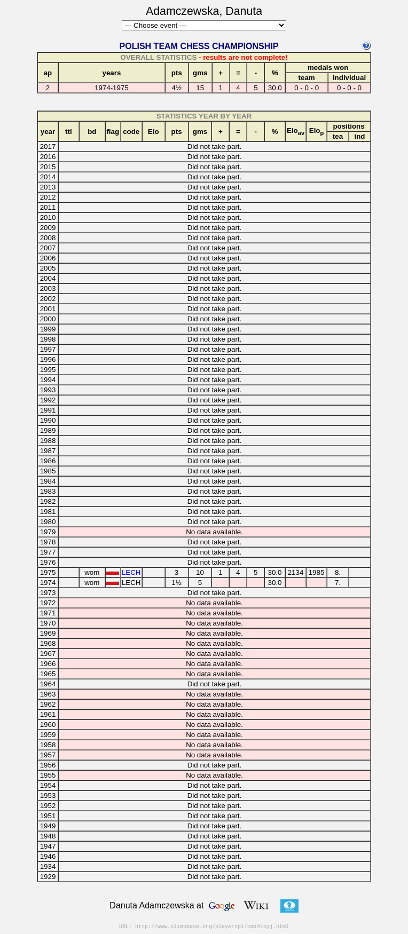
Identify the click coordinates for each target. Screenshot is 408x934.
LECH (131, 572)
